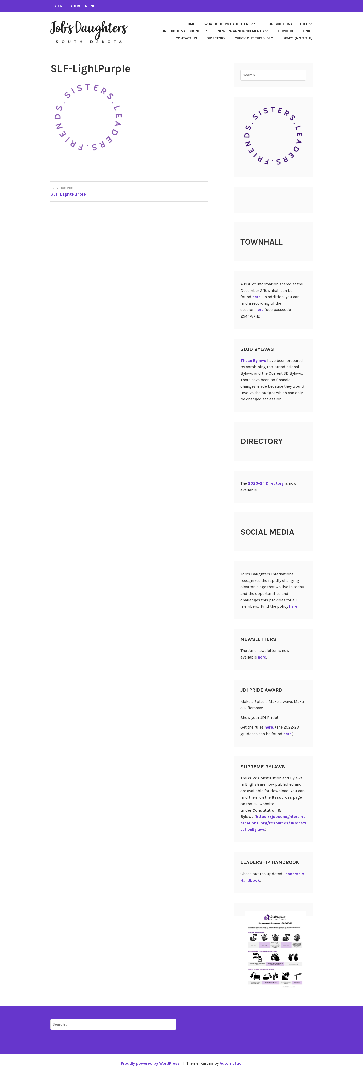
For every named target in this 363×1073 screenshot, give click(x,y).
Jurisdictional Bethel (287, 24)
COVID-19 (285, 31)
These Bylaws (253, 360)
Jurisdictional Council (181, 31)
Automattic (230, 1063)
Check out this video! (254, 38)
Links (308, 31)
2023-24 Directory (266, 483)
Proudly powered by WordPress (150, 1063)
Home (190, 24)
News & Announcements (241, 31)
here (256, 296)
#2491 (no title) (298, 38)
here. (269, 727)
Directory (216, 38)
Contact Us (186, 38)
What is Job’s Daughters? (228, 24)
